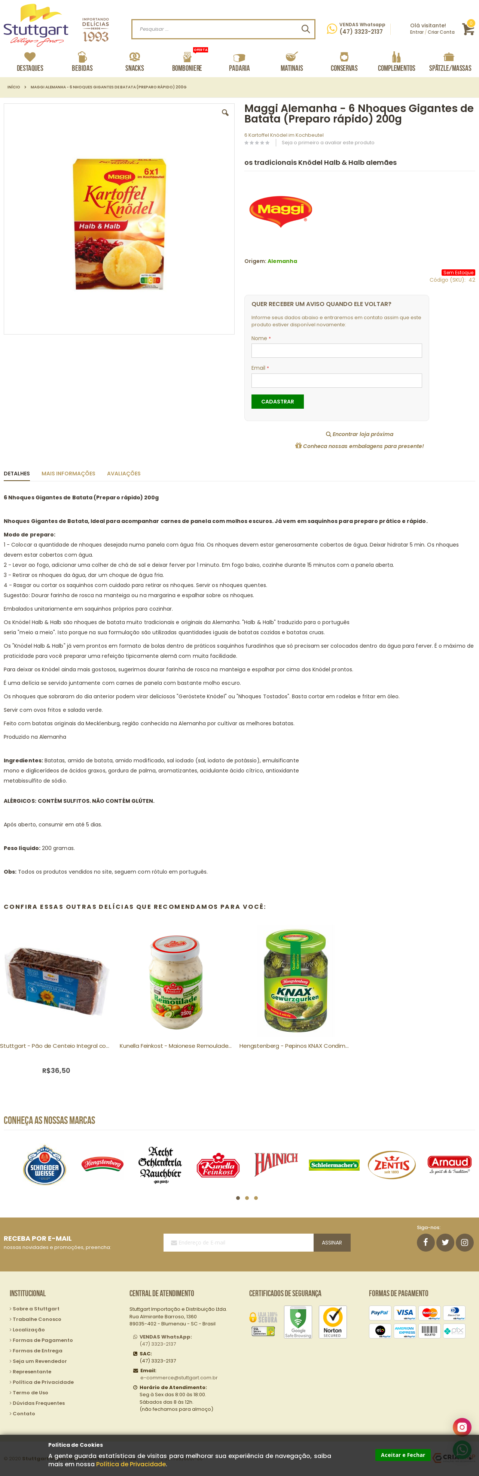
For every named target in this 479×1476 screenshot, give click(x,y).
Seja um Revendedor (40, 1361)
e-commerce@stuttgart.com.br (179, 1377)
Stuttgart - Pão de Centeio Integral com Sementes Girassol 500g (56, 1046)
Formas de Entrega (37, 1350)
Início (13, 87)
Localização (29, 1329)
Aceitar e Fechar (403, 1454)
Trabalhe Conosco (37, 1319)
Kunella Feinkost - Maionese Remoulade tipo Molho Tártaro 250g (176, 1046)
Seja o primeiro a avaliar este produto (328, 142)
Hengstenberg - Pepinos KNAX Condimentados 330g (296, 1046)
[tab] (22, 472)
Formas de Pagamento (43, 1340)
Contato (24, 1413)
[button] (225, 118)
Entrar (417, 32)
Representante (32, 1371)
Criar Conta (441, 32)
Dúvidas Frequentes (39, 1403)
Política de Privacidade (131, 1464)
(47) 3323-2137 (166, 1340)
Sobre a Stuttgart (36, 1308)
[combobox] (223, 29)
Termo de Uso (30, 1392)
